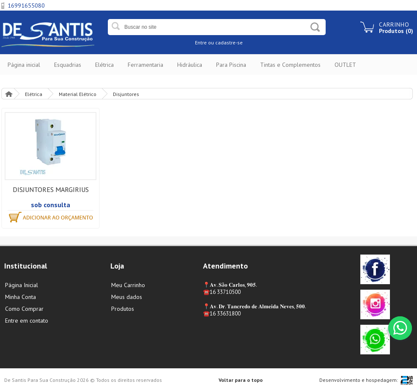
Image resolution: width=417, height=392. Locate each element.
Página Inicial (8, 93)
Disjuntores (126, 94)
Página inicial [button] (24, 65)
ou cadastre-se (225, 42)
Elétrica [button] (104, 65)
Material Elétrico (77, 94)
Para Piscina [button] (231, 65)
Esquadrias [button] (67, 65)
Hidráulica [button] (189, 65)
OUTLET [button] (345, 65)
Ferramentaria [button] (145, 65)
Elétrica (33, 94)
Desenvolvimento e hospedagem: (358, 380)
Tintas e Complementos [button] (290, 65)
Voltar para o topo (241, 380)
